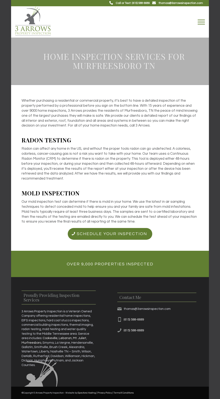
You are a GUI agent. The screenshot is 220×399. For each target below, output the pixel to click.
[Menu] (200, 22)
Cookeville (50, 338)
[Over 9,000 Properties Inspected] (110, 264)
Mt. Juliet (79, 338)
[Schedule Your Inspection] (110, 234)
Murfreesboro (31, 342)
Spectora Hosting (87, 393)
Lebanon (65, 338)
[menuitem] (200, 22)
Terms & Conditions (123, 393)
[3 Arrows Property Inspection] (33, 22)
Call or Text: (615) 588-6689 (133, 3)
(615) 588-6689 (134, 319)
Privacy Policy (104, 393)
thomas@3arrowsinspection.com (181, 3)
